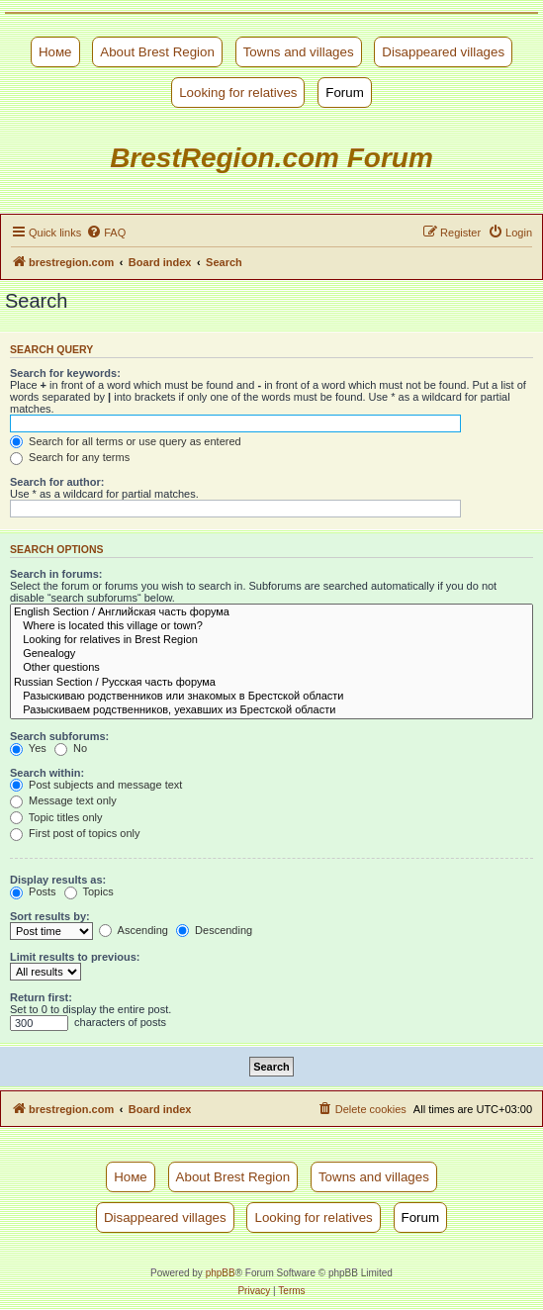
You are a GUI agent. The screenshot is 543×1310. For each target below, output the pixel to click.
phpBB (220, 1272)
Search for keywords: (65, 373)
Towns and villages (298, 52)
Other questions (271, 668)
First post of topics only (75, 833)
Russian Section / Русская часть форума (271, 683)
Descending (214, 930)
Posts (33, 891)
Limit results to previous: (74, 957)
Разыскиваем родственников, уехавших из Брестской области (271, 710)
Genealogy (271, 654)
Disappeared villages (443, 52)
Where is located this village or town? (271, 626)
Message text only (63, 800)
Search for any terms (70, 457)
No (70, 748)
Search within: (47, 773)
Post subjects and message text (96, 785)
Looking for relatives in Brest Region (271, 640)
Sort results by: (50, 916)
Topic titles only (56, 817)
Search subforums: (59, 736)
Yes (28, 748)
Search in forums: (56, 574)
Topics (89, 891)
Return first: (41, 997)
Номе (55, 52)
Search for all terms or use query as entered (125, 441)
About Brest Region (157, 52)
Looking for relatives (238, 92)
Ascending (133, 930)
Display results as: (58, 880)
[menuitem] (106, 232)
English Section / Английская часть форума (271, 612)
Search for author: (57, 482)
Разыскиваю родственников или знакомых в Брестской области (271, 696)
